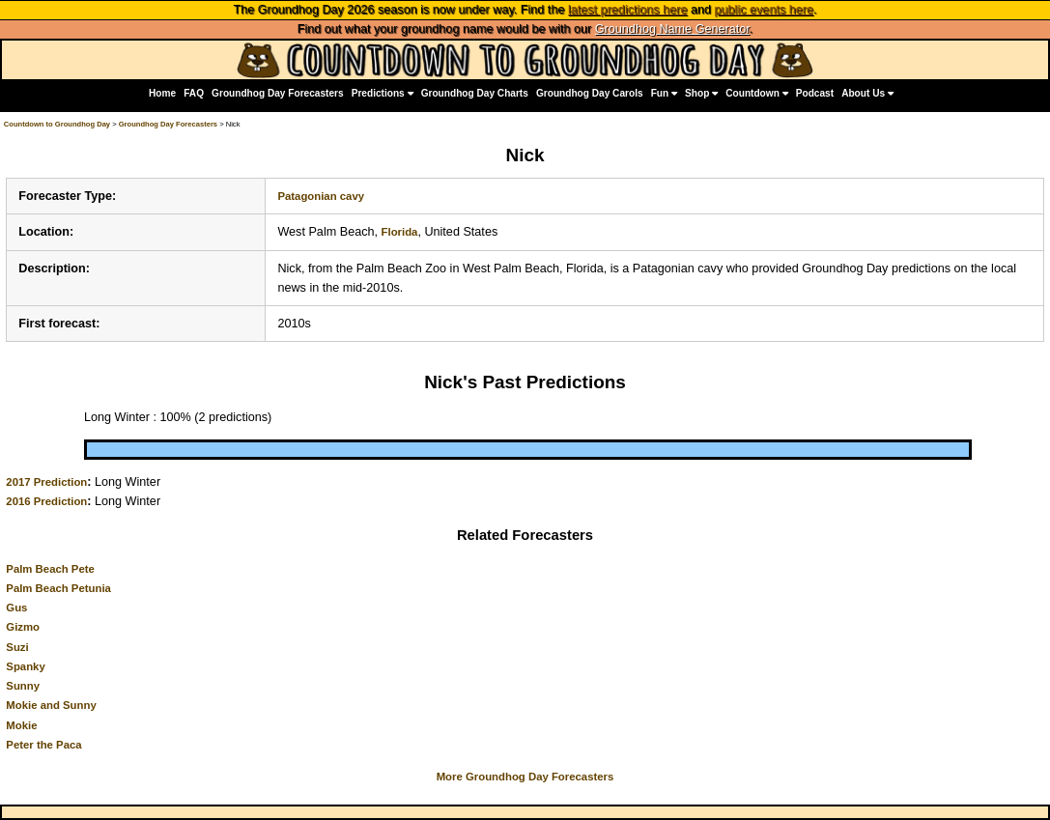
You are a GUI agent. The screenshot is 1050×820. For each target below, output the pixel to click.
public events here (764, 9)
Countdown (756, 93)
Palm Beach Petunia (58, 588)
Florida (400, 232)
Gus (16, 607)
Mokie (21, 725)
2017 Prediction (46, 482)
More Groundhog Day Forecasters (525, 776)
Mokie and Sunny (51, 705)
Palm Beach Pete (50, 569)
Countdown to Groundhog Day (57, 124)
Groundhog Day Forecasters (278, 93)
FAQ (194, 93)
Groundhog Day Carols (589, 93)
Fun (664, 93)
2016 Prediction (46, 501)
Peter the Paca (43, 744)
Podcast (815, 93)
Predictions (382, 93)
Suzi (17, 647)
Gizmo (23, 627)
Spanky (25, 666)
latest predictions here (628, 9)
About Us (867, 93)
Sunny (23, 686)
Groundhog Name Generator (672, 29)
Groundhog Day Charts (474, 93)
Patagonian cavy (320, 196)
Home (162, 93)
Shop (701, 93)
